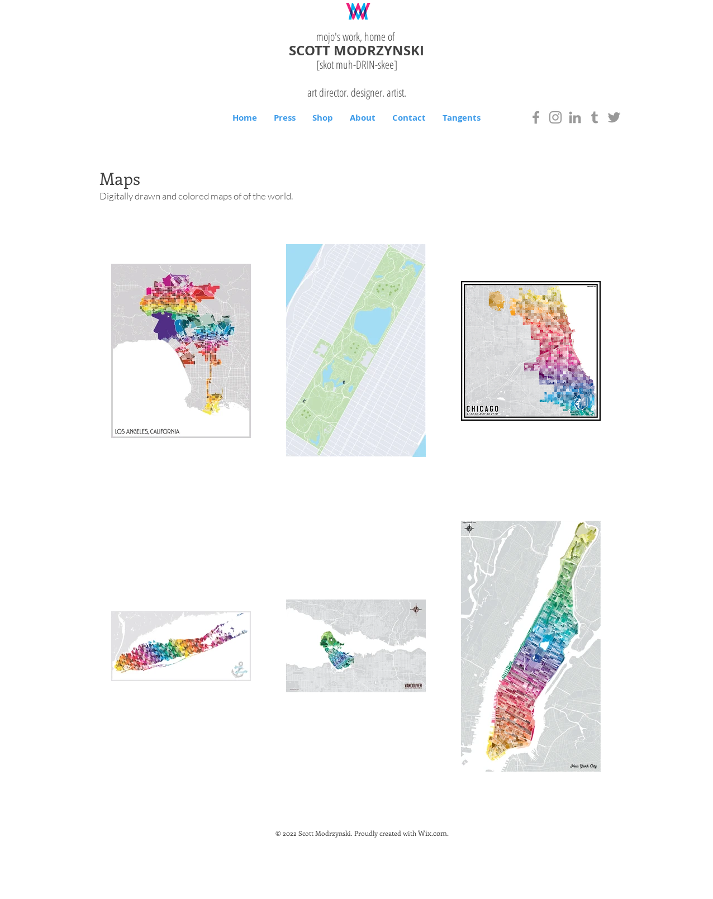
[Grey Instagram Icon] (555, 117)
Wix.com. (433, 833)
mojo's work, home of (356, 36)
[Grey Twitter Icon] (614, 117)
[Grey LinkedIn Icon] (575, 117)
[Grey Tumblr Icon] (594, 117)
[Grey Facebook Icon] (535, 117)
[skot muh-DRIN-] (356, 64)
